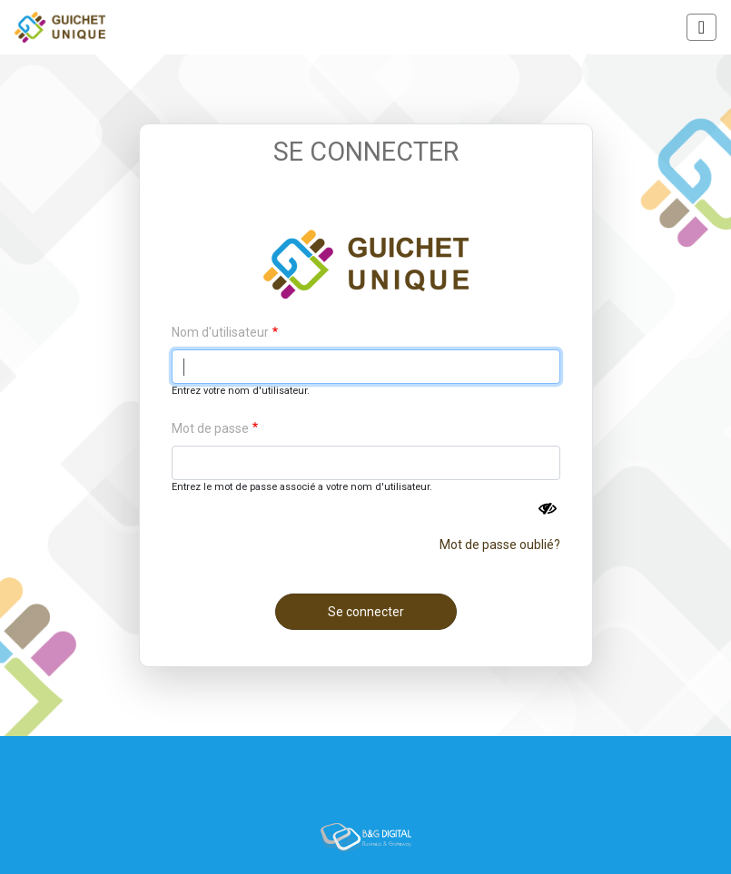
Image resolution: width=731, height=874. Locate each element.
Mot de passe (210, 428)
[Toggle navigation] (701, 27)
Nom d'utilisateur (220, 332)
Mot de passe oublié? (500, 544)
